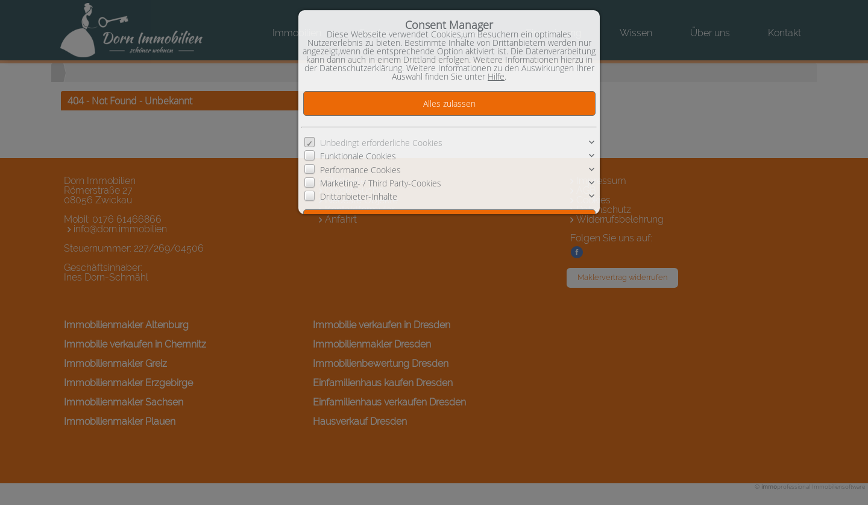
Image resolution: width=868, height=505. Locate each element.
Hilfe (496, 76)
